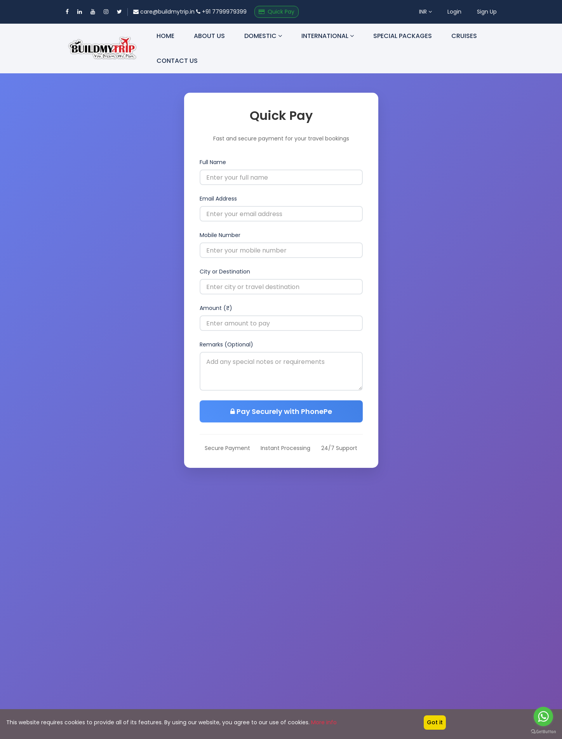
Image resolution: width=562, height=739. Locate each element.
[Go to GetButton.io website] (543, 731)
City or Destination (225, 271)
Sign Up (487, 12)
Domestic (263, 35)
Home (165, 35)
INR (425, 12)
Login (454, 12)
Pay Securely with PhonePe (281, 411)
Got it (435, 722)
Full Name (213, 162)
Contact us (177, 60)
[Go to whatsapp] (543, 716)
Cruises (464, 35)
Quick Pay (276, 12)
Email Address (218, 198)
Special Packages (402, 35)
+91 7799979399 (223, 12)
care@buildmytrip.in (167, 12)
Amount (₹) (216, 308)
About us (209, 35)
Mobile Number (220, 235)
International (327, 35)
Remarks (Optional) (226, 344)
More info (324, 722)
